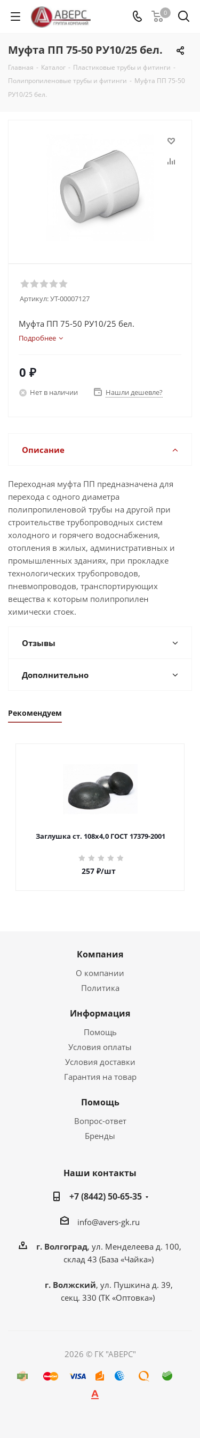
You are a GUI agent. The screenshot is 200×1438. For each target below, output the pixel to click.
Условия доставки (100, 1061)
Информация (100, 1013)
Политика (100, 987)
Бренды (100, 1135)
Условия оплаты (100, 1047)
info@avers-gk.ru (108, 1222)
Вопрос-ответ (100, 1120)
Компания (100, 954)
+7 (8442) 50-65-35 (105, 1196)
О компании (100, 973)
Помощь (100, 1032)
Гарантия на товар (100, 1076)
